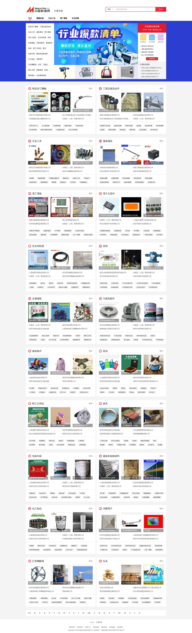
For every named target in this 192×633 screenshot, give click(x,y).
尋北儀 (127, 231)
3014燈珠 (160, 235)
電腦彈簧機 (41, 178)
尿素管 (153, 336)
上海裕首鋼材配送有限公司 (110, 482)
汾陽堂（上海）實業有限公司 (73, 119)
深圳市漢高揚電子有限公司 (110, 539)
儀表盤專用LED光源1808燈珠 (131, 215)
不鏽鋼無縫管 (124, 493)
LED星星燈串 (153, 287)
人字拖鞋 (32, 392)
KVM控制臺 (63, 598)
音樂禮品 (83, 602)
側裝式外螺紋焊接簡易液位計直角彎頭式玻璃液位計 (131, 163)
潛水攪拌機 (148, 126)
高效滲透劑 (58, 550)
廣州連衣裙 (54, 388)
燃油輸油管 (103, 340)
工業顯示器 (103, 550)
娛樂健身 (39, 70)
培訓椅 (134, 441)
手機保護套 (32, 598)
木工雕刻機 (45, 126)
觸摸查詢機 (65, 235)
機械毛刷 (66, 178)
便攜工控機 (87, 598)
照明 (49, 37)
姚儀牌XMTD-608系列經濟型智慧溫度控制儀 (153, 163)
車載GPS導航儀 (34, 231)
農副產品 (31, 75)
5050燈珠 (103, 235)
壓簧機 (54, 182)
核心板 (54, 598)
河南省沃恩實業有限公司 (109, 167)
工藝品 (45, 64)
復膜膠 (77, 497)
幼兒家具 (151, 445)
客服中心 (88, 627)
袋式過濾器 (142, 130)
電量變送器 (136, 235)
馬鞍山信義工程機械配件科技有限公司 (153, 68)
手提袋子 (153, 388)
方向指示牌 (51, 287)
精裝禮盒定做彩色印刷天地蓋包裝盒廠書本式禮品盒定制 (131, 373)
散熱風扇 (122, 130)
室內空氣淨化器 (116, 546)
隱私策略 (104, 627)
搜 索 (161, 9)
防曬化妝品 (71, 445)
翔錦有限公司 (67, 591)
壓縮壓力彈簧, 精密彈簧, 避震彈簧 (82, 163)
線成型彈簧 (32, 182)
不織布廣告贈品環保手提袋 (109, 373)
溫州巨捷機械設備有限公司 (149, 71)
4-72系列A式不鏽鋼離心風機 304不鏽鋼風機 (109, 110)
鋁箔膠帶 (32, 445)
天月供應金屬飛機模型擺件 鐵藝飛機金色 (131, 583)
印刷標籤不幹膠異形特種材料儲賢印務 (38, 425)
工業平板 (45, 602)
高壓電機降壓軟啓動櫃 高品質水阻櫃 (82, 215)
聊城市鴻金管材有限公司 (142, 486)
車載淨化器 (128, 336)
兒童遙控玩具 (114, 602)
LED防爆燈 (103, 287)
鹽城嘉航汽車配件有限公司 (110, 329)
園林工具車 (87, 336)
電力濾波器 (125, 235)
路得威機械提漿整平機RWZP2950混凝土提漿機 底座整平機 (131, 530)
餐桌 (154, 441)
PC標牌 (31, 388)
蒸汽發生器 (154, 130)
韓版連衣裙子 (42, 388)
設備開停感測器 (105, 231)
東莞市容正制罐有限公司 (72, 486)
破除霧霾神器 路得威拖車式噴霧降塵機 (82, 583)
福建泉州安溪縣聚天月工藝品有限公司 (147, 588)
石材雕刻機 (56, 126)
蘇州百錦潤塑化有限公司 (72, 325)
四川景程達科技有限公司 (109, 276)
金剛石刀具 (76, 178)
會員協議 (112, 627)
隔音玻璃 (127, 497)
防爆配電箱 (47, 231)
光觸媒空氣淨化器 (145, 546)
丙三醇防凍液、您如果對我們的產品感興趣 (153, 320)
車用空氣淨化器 (141, 336)
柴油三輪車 (45, 336)
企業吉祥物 (86, 388)
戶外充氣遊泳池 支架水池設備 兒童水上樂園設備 (153, 583)
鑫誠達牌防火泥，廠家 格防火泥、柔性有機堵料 (131, 478)
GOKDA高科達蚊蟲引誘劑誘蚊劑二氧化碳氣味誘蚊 (109, 268)
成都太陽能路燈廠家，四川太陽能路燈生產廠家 (131, 268)
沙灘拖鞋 (42, 392)
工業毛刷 (73, 182)
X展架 (51, 445)
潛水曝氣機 (159, 126)
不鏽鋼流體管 (115, 497)
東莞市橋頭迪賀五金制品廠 (39, 329)
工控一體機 (76, 235)
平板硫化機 (79, 126)
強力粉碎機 (32, 130)
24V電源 (57, 231)
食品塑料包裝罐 (66, 497)
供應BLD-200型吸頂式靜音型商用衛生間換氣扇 (109, 530)
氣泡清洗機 (117, 126)
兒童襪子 (73, 392)
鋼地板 (136, 497)
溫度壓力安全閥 (105, 126)
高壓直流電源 (88, 235)
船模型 (102, 598)
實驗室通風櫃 (145, 441)
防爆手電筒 (103, 283)
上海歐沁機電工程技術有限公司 (144, 220)
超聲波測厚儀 (104, 182)
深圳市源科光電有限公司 (142, 224)
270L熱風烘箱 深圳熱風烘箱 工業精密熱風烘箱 (109, 163)
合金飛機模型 (146, 602)
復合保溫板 (103, 497)
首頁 (30, 18)
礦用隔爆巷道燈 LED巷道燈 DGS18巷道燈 (153, 268)
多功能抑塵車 (64, 340)
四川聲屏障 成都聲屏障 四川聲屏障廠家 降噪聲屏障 (153, 478)
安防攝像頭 (32, 283)
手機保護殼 (44, 598)
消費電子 (39, 59)
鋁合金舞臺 (60, 445)
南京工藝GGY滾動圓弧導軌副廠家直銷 (82, 110)
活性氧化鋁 (52, 546)
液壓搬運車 (76, 340)
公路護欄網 (145, 497)
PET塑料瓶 (44, 497)
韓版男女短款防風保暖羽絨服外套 (60, 373)
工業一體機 (147, 550)
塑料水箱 (52, 441)
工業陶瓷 (81, 441)
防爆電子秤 (116, 182)
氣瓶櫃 (102, 445)
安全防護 (75, 18)
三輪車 (43, 340)
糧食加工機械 (63, 287)
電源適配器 (67, 231)
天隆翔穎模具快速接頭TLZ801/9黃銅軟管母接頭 (38, 163)
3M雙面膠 (82, 445)
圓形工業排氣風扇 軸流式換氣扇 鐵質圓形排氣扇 (38, 583)
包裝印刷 (31, 54)
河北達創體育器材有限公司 (143, 430)
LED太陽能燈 (156, 283)
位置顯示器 (151, 182)
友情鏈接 (120, 627)
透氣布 (102, 392)
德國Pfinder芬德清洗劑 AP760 (60, 530)
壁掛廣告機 (158, 546)
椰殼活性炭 (41, 546)
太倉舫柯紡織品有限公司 (38, 377)
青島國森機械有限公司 (141, 434)
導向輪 (131, 392)
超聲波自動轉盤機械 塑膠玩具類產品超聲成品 (60, 583)
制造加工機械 (33, 27)
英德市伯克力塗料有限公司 (72, 434)
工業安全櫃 (103, 441)
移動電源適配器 (57, 602)
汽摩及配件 (40, 43)
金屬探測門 (74, 287)
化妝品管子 (42, 493)
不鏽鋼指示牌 (85, 283)
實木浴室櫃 (135, 493)
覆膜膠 (52, 493)
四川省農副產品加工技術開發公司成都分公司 (79, 115)
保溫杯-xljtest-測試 (58, 425)
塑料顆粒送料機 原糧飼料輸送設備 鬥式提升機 (60, 110)
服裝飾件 (49, 43)
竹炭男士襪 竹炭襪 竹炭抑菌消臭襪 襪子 (82, 373)
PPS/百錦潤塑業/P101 (60, 320)
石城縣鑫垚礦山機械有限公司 (40, 119)
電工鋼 (102, 493)
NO (89, 613)
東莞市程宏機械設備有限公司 (73, 276)
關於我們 (72, 627)
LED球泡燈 (114, 283)
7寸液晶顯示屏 (135, 550)
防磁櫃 (160, 445)
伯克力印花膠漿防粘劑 (82, 478)
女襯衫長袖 (52, 392)
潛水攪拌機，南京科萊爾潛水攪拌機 (153, 110)
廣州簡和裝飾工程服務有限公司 (111, 434)
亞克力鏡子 (69, 550)
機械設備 (40, 18)
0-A (29, 613)
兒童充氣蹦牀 (145, 598)
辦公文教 (31, 70)
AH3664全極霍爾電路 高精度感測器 (109, 215)
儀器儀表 (39, 32)
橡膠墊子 (74, 546)
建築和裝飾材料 (42, 54)
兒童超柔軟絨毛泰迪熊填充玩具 (109, 583)
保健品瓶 (61, 493)
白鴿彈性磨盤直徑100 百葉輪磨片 (60, 163)
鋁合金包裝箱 (104, 388)
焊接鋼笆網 (112, 493)
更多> (91, 88)
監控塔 (43, 283)
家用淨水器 (103, 546)
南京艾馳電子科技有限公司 (110, 171)
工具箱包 (111, 392)
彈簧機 (31, 178)
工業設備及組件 (45, 27)
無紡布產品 (133, 388)
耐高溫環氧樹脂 (34, 550)
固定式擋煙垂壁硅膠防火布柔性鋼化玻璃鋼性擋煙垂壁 (38, 268)
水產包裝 (54, 497)
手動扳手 (87, 178)
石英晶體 (146, 231)
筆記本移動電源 (71, 602)
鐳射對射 (60, 283)
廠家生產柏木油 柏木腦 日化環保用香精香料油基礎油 (38, 530)
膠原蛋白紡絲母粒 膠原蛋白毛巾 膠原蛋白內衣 (82, 530)
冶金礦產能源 (41, 75)
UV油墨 (82, 493)
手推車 (78, 336)
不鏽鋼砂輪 (83, 182)
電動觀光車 (87, 340)
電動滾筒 (132, 130)
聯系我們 (80, 627)
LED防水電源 (79, 231)
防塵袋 (115, 388)
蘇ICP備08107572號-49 (116, 630)
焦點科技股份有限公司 (86, 630)
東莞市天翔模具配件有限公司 (150, 74)
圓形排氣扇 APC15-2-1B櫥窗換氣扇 (82, 425)
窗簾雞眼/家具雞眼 (107, 425)
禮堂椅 (111, 445)
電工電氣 (63, 18)
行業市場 (58, 11)
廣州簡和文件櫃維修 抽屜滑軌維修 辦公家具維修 (153, 425)
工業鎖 (31, 287)
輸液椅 (142, 445)
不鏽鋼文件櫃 (121, 445)
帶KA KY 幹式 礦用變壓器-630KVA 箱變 (38, 215)
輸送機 (139, 126)
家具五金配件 (115, 441)
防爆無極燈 (114, 287)
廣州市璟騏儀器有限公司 (142, 171)
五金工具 (51, 18)
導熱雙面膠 (70, 441)
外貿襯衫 (76, 388)
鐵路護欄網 (156, 497)
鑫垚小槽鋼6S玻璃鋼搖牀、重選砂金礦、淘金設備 (38, 110)
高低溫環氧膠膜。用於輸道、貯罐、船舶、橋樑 (60, 478)
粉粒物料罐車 (67, 336)
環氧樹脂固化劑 (82, 550)
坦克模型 (157, 602)
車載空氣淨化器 (105, 336)
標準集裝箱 (32, 340)
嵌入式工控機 (76, 598)
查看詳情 (152, 59)
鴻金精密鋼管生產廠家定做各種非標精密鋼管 (109, 478)
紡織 (46, 70)
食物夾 (61, 441)
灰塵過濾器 (159, 550)
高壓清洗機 (128, 126)
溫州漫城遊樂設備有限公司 (110, 591)
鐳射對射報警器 (72, 283)
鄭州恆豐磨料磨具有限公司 (39, 171)
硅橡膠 (31, 546)
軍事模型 (103, 602)
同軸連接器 (113, 235)
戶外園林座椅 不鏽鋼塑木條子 (131, 425)
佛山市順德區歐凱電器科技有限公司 (113, 272)
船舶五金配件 (79, 320)
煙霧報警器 (86, 287)
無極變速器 (44, 182)
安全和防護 (42, 37)
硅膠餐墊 (42, 441)
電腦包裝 (32, 493)
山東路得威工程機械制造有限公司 (75, 329)
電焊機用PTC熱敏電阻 (153, 215)
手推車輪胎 (159, 340)
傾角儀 (136, 340)
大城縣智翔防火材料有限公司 (73, 539)
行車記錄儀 (117, 336)
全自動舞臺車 (33, 336)
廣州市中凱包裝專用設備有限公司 (145, 381)
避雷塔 (51, 283)
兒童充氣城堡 (132, 598)
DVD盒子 (152, 392)
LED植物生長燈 (127, 287)
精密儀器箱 (121, 392)
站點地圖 (96, 627)
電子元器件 (32, 37)
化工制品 (31, 59)
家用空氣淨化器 (130, 546)
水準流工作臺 (33, 602)
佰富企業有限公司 (69, 381)
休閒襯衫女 (65, 388)
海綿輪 (126, 441)
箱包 (29, 48)
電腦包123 (148, 373)
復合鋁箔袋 (32, 497)
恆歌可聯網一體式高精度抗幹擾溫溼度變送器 (60, 268)
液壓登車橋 (67, 126)
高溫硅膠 (84, 546)
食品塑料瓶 (46, 550)
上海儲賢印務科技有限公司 (39, 272)
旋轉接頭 (63, 182)
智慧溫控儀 (137, 178)
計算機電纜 (53, 235)
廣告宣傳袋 (141, 392)
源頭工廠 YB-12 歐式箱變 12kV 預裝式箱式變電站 (60, 215)
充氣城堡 (111, 598)
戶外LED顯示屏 (127, 283)
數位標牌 (42, 445)
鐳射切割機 (112, 130)
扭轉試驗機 (127, 182)
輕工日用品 (37, 48)
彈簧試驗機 (148, 178)
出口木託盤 (52, 340)
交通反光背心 (84, 392)
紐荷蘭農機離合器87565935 (109, 320)
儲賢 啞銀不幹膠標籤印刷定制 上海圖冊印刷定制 (82, 268)
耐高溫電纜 (32, 235)
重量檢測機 (103, 178)
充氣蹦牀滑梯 (157, 598)
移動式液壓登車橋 (46, 130)
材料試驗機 (126, 178)
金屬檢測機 (114, 178)
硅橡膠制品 (63, 546)
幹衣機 (147, 530)
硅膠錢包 (143, 388)
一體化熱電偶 (148, 235)
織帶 (31, 373)
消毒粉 (125, 550)
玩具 (39, 64)
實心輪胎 (127, 340)
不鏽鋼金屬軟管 (54, 178)
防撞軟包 (40, 287)
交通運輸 (31, 43)
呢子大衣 (63, 392)
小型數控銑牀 (60, 130)
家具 (44, 48)
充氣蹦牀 (121, 598)
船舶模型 (125, 602)
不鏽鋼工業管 (159, 493)
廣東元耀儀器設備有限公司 (149, 76)
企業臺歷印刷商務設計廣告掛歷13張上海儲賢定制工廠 (38, 478)
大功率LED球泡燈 (142, 283)
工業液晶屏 (114, 550)
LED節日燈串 (140, 287)
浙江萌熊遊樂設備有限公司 (143, 591)
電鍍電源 (43, 235)
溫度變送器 (117, 231)
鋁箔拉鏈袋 (72, 493)
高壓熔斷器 (156, 231)
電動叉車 (56, 336)
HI (64, 613)
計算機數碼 (32, 64)
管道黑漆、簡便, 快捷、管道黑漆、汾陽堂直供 (38, 320)
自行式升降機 (73, 130)
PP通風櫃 (132, 445)
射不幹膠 (32, 441)
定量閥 (102, 130)
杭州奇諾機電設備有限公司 (143, 115)
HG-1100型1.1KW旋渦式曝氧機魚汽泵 (131, 320)
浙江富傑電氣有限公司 (71, 220)
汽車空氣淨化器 (147, 340)
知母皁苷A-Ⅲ (33, 126)
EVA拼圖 (135, 602)
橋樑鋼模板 (147, 493)
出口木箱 (87, 497)
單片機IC (136, 231)
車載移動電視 (115, 340)
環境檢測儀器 (139, 182)
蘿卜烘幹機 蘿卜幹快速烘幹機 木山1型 (131, 110)
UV (119, 613)
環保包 (123, 388)
